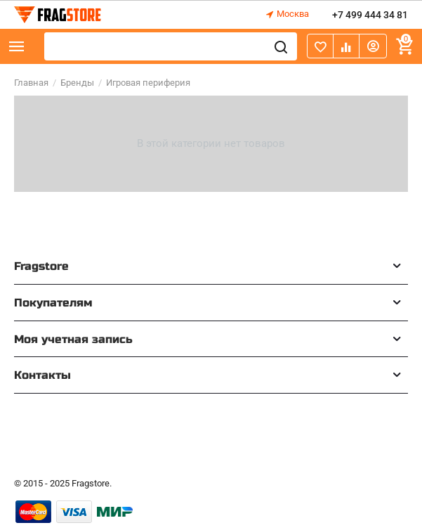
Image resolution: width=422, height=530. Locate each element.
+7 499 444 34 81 (370, 14)
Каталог (17, 46)
